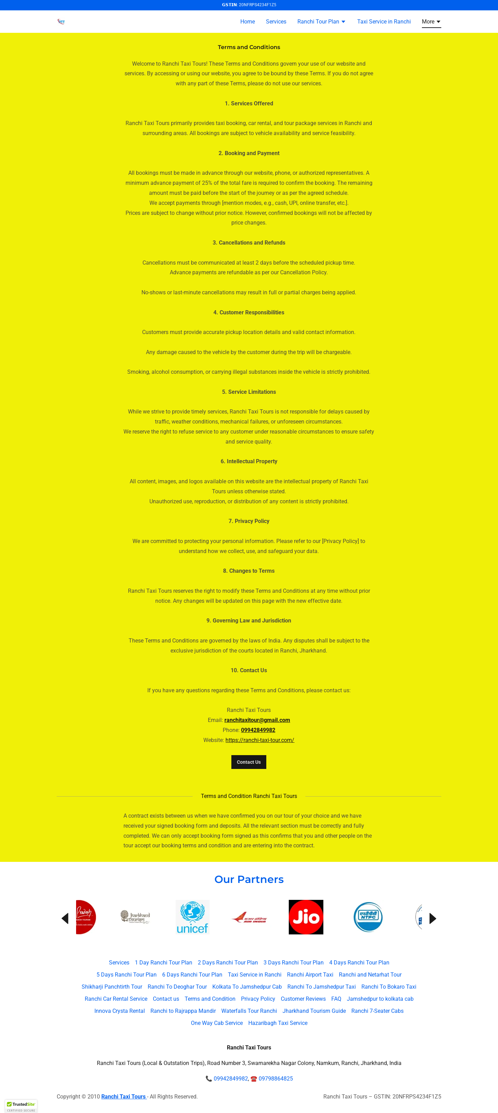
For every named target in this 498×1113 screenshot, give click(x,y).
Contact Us (249, 762)
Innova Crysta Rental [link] (119, 1011)
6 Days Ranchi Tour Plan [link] (192, 974)
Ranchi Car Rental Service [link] (116, 999)
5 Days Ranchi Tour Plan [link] (126, 974)
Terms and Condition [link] (210, 999)
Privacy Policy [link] (258, 999)
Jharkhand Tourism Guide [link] (314, 1011)
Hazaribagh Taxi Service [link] (277, 1023)
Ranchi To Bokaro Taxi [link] (388, 986)
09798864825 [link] (276, 1078)
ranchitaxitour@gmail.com (257, 720)
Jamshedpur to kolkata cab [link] (380, 999)
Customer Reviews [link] (303, 999)
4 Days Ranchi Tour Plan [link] (359, 962)
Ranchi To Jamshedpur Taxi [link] (321, 986)
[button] (321, 22)
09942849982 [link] (231, 1078)
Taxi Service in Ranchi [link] (384, 21)
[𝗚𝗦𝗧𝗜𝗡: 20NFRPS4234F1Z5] (249, 5)
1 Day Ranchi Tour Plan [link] (163, 962)
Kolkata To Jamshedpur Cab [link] (247, 986)
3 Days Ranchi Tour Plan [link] (294, 962)
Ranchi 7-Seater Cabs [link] (377, 1011)
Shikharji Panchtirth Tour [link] (112, 986)
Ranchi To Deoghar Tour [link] (177, 986)
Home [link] (247, 21)
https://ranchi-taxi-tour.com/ (259, 740)
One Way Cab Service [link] (217, 1023)
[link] (61, 21)
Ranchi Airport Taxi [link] (310, 974)
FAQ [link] (336, 999)
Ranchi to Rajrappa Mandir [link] (183, 1011)
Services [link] (276, 21)
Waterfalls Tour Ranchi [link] (249, 1011)
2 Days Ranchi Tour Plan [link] (228, 962)
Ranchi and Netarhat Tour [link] (370, 974)
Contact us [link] (166, 999)
